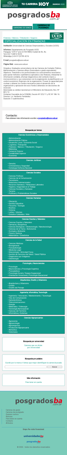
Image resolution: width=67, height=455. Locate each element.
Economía (13, 156)
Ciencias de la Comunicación (20, 178)
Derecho (12, 164)
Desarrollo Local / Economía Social (23, 142)
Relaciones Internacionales (19, 182)
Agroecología (14, 323)
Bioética (12, 208)
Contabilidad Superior (17, 153)
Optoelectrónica (15, 300)
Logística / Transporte (18, 145)
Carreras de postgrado (15, 412)
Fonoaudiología (15, 248)
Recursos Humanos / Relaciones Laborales (26, 185)
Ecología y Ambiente (17, 231)
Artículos (9, 423)
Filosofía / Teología (17, 206)
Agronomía (13, 321)
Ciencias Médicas (16, 243)
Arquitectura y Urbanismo (19, 283)
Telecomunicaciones (17, 302)
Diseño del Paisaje (16, 288)
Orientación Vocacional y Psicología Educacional (28, 275)
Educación (13, 201)
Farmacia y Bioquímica (18, 224)
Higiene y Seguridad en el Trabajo (22, 187)
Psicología (13, 267)
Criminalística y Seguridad (19, 166)
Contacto (9, 421)
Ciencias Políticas (16, 176)
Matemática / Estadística (19, 235)
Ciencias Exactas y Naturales (20, 222)
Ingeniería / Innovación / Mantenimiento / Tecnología (30, 296)
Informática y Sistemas (18, 313)
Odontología (14, 259)
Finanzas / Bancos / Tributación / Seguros (26, 147)
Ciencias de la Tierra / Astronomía (22, 229)
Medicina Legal (15, 250)
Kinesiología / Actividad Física (21, 252)
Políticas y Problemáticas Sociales (23, 193)
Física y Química (15, 233)
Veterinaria (13, 332)
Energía (12, 304)
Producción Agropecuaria (19, 328)
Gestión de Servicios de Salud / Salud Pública (27, 254)
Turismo (12, 191)
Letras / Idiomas (15, 212)
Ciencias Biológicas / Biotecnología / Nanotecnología (30, 227)
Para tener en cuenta (33, 382)
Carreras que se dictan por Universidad (33, 346)
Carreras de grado (22, 28)
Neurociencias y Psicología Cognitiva (24, 269)
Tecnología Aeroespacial (19, 309)
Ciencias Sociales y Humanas (20, 189)
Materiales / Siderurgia (18, 307)
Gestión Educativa (16, 203)
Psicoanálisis (14, 271)
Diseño (12, 285)
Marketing (13, 149)
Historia (12, 210)
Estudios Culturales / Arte (19, 214)
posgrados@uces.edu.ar (47, 118)
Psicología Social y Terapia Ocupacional (25, 273)
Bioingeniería (14, 246)
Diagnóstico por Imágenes (19, 256)
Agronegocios (14, 325)
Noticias (9, 416)
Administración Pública (18, 140)
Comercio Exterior (16, 151)
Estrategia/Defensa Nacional (20, 168)
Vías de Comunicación (17, 298)
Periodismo (13, 180)
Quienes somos (12, 414)
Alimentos (13, 330)
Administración (15, 138)
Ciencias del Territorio (17, 311)
